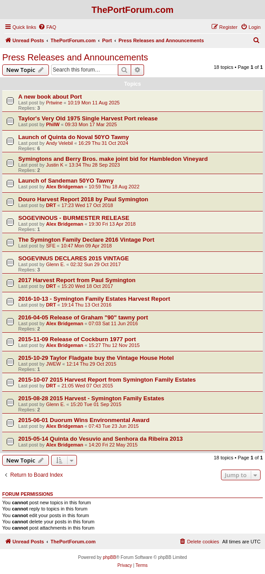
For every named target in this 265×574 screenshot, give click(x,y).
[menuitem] (47, 27)
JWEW (53, 364)
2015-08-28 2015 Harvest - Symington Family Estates (91, 398)
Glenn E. (55, 264)
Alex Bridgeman (64, 186)
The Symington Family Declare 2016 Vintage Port (86, 239)
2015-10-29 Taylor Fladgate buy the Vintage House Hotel (96, 358)
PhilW (53, 124)
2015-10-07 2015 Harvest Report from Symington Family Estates (107, 379)
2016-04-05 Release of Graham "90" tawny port (83, 317)
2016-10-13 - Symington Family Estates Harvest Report (94, 298)
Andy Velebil (59, 143)
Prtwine (54, 102)
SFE (50, 245)
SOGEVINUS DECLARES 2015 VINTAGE (73, 258)
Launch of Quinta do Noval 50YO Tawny (73, 137)
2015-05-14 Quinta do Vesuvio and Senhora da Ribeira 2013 (100, 438)
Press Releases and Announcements (75, 57)
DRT (51, 205)
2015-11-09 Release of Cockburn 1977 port (77, 339)
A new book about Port (50, 96)
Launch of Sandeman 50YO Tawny (65, 180)
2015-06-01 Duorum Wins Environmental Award (83, 420)
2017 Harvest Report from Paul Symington (77, 280)
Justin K (54, 164)
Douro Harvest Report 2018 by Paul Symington (83, 199)
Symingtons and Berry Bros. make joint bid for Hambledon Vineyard (113, 158)
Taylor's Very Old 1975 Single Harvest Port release (88, 118)
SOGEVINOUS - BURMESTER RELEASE (73, 218)
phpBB (109, 557)
